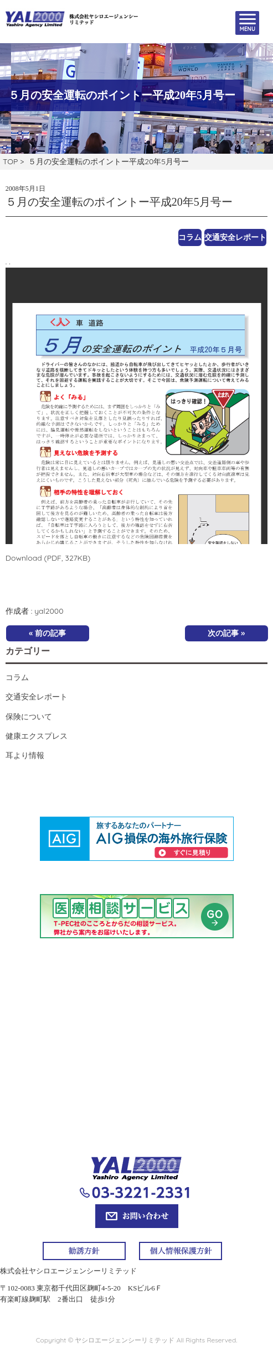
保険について (29, 717)
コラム (190, 237)
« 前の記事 (47, 633)
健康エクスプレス (37, 736)
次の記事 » (226, 633)
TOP (10, 161)
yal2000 (48, 611)
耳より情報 (25, 755)
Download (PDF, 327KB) (48, 558)
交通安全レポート (235, 237)
